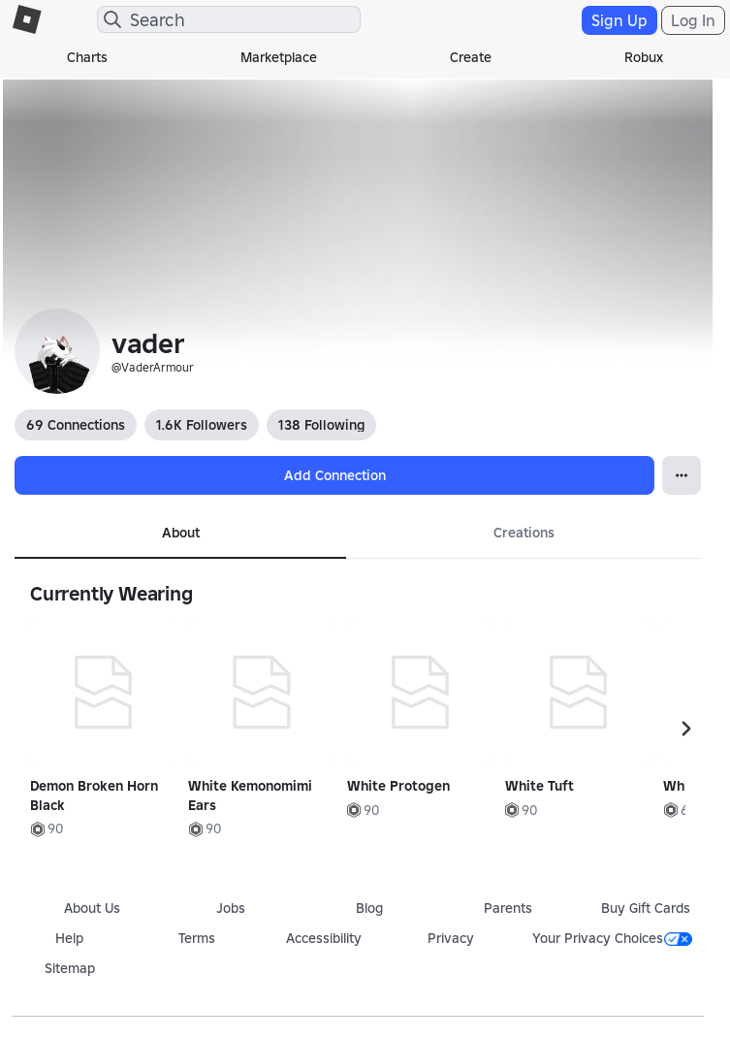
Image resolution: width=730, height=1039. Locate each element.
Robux (643, 57)
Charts (87, 57)
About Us (92, 908)
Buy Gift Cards (645, 908)
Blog (369, 908)
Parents (508, 908)
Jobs (230, 908)
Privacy (451, 938)
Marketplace (278, 57)
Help (69, 938)
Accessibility (324, 938)
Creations (524, 532)
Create (471, 57)
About (181, 532)
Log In (693, 20)
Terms (196, 938)
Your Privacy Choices (612, 938)
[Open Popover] (681, 475)
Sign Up (619, 20)
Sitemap (70, 968)
